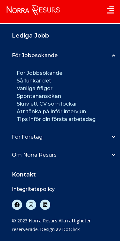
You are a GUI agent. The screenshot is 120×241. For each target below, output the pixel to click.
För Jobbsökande (35, 55)
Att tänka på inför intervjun (51, 111)
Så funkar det (34, 81)
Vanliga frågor (34, 88)
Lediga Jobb (30, 35)
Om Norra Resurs (34, 155)
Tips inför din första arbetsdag (56, 119)
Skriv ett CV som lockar (47, 104)
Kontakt (24, 174)
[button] (63, 56)
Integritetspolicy (33, 189)
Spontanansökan (39, 96)
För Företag (27, 137)
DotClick (71, 229)
